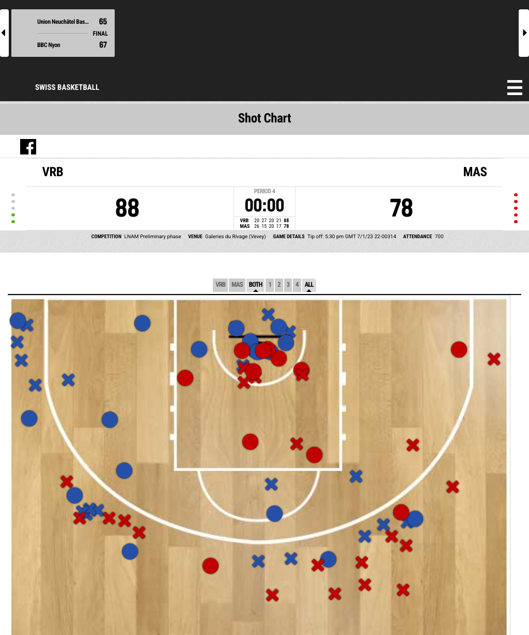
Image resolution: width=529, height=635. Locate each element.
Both (255, 285)
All (309, 285)
